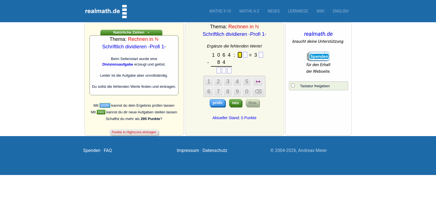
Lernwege (298, 11)
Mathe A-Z (249, 11)
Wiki (320, 11)
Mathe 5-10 (220, 11)
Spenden (91, 150)
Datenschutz (214, 150)
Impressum (188, 150)
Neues (274, 11)
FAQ (108, 150)
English (341, 11)
